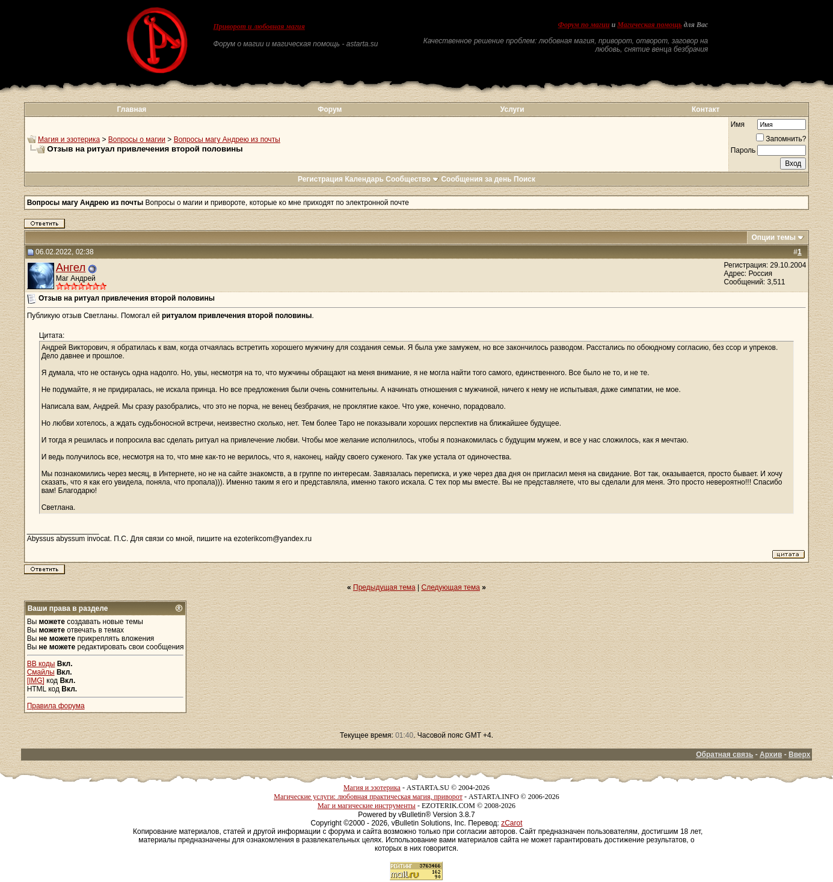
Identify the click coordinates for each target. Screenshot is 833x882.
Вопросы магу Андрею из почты (227, 139)
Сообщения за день (476, 179)
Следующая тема (451, 587)
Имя (738, 124)
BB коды (41, 664)
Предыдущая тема (384, 587)
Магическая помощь (649, 24)
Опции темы (773, 237)
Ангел (71, 267)
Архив (771, 754)
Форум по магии (584, 24)
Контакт (705, 109)
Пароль (743, 150)
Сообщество (412, 179)
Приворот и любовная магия (259, 26)
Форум (330, 109)
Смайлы (41, 672)
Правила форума (56, 706)
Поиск (524, 179)
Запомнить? (781, 139)
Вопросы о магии (136, 139)
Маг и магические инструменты (367, 805)
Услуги (512, 109)
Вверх (799, 754)
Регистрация (320, 179)
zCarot (511, 823)
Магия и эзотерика (69, 139)
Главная (132, 109)
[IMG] (36, 680)
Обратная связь (724, 754)
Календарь (364, 179)
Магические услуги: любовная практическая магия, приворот (368, 796)
